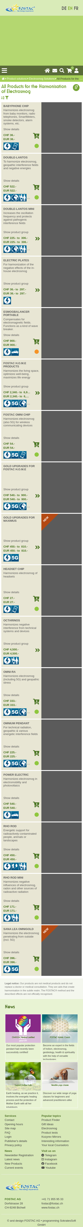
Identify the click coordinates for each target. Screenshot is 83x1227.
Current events (14, 1167)
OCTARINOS (11, 620)
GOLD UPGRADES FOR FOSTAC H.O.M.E (19, 467)
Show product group (15, 232)
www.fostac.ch (50, 1207)
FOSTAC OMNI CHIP (16, 414)
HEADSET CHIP (13, 569)
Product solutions (17, 78)
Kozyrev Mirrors (51, 1136)
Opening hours (14, 1124)
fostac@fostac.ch (52, 1203)
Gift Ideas (47, 1124)
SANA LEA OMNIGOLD (18, 929)
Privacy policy (13, 1145)
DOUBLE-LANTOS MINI (18, 208)
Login (8, 1136)
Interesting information (55, 1141)
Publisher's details (16, 1141)
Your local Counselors (55, 1145)
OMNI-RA (9, 671)
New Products (13, 1163)
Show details (11, 129)
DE (63, 8)
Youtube (48, 1167)
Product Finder (50, 1120)
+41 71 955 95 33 (52, 1199)
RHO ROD (10, 826)
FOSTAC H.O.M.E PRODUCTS (14, 365)
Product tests (49, 1132)
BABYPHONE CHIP (16, 106)
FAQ (7, 1132)
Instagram (49, 1159)
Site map (10, 1128)
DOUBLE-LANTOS (15, 157)
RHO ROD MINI (13, 877)
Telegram (48, 1155)
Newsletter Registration (19, 1155)
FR (76, 8)
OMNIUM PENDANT (16, 723)
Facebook (49, 1163)
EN (70, 8)
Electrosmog (49, 1128)
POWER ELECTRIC (16, 774)
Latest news (12, 1159)
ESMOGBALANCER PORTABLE (16, 313)
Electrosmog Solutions (42, 78)
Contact (9, 1120)
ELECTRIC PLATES (16, 260)
